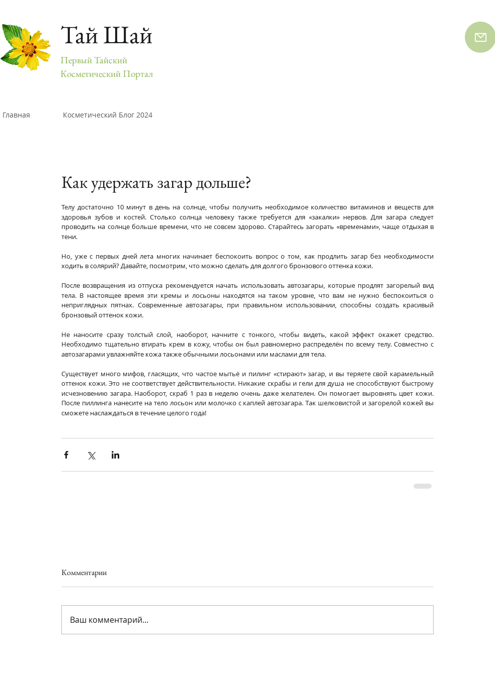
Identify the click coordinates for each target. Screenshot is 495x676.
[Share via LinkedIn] (115, 455)
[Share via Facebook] (66, 455)
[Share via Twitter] (91, 455)
